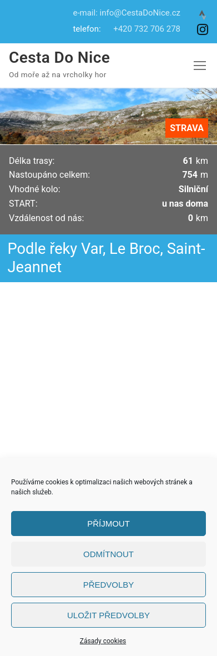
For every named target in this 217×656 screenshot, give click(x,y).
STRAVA (187, 128)
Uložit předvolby (108, 615)
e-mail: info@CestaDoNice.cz (126, 13)
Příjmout (108, 523)
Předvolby (108, 584)
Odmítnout (108, 554)
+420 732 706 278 (146, 29)
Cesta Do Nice (59, 57)
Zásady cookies (103, 641)
